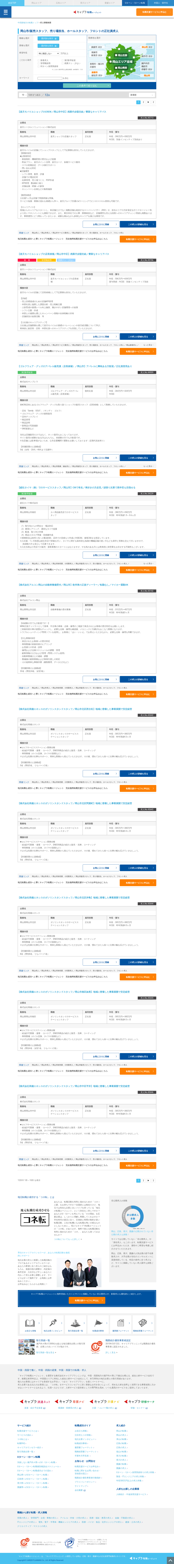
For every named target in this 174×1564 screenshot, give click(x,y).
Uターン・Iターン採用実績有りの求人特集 (135, 1472)
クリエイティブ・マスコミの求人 (32, 1526)
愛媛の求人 (121, 1468)
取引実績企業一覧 (25, 1451)
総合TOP (12, 3)
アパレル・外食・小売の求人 (73, 1518)
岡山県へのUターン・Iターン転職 (32, 1475)
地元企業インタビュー (85, 1439)
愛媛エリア (110, 3)
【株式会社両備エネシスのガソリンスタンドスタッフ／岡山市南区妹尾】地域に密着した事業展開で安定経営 (74, 992)
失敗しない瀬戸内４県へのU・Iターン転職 (36, 1462)
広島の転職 (121, 1443)
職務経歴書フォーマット (86, 1451)
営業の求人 (22, 1518)
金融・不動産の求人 (124, 1518)
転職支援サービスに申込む (155, 12)
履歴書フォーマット (84, 1447)
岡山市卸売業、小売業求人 (63, 564)
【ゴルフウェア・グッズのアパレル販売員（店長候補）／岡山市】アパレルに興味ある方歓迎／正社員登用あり (75, 366)
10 (23, 95)
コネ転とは (22, 1439)
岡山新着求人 (131, 345)
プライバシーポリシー (85, 1482)
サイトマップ (81, 1486)
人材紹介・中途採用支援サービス (131, 1494)
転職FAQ (21, 1443)
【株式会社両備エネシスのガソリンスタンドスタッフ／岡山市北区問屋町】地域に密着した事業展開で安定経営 (75, 803)
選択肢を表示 (47, 38)
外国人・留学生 (161, 3)
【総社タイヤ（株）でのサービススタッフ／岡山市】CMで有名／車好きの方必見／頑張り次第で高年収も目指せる (76, 487)
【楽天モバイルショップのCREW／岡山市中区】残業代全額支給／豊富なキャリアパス (62, 111)
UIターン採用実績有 (49, 66)
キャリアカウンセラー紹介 (29, 1447)
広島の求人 (121, 1447)
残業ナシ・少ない (72, 63)
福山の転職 (121, 1451)
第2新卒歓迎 (70, 60)
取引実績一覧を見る (45, 1352)
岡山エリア (37, 3)
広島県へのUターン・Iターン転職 (32, 1479)
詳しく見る (111, 1352)
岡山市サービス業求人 (61, 233)
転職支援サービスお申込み (87, 1466)
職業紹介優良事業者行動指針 (88, 1478)
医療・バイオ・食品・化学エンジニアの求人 (102, 1522)
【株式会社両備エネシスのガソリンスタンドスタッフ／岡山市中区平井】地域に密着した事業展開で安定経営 (74, 1086)
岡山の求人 (121, 1435)
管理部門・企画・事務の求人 (44, 1518)
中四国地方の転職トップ (28, 23)
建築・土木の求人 (133, 1522)
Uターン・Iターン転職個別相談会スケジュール (38, 1466)
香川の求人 (121, 1460)
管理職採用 (45, 63)
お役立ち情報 (81, 1431)
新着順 (133, 95)
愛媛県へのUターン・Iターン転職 (32, 1487)
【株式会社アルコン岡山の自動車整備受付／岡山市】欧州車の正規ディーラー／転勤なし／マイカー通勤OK (73, 584)
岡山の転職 (121, 1431)
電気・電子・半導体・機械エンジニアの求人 (58, 1522)
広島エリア (61, 3)
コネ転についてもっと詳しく (67, 1239)
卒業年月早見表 (82, 1456)
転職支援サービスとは (27, 1431)
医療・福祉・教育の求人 (101, 1518)
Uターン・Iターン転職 (135, 3)
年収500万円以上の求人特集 (129, 1480)
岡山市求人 (45, 233)
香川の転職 (121, 1456)
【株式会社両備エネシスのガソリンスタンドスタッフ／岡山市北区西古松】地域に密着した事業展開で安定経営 (75, 709)
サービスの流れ (24, 1435)
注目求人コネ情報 (83, 1435)
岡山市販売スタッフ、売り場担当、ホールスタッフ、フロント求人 (98, 233)
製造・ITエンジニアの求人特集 (130, 1476)
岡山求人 (35, 233)
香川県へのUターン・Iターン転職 (32, 1483)
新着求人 (44, 60)
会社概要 (79, 1490)
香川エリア (85, 3)
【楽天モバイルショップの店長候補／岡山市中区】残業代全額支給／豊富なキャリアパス (63, 254)
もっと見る (147, 345)
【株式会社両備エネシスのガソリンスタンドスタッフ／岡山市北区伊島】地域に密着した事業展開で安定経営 (74, 897)
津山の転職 (121, 1439)
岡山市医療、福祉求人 (61, 466)
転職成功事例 (81, 1443)
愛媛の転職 (121, 1464)
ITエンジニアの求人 (26, 1522)
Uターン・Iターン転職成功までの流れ (34, 1470)
